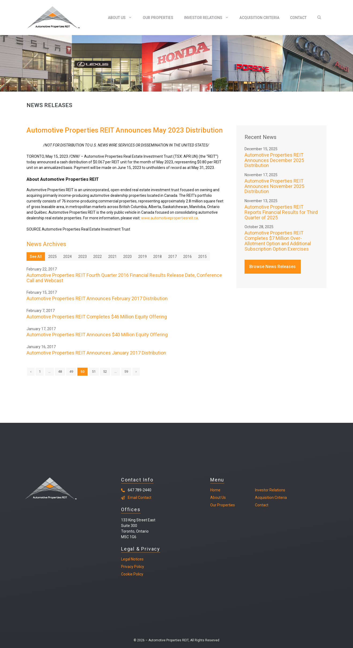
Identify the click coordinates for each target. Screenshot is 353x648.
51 (94, 372)
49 (71, 372)
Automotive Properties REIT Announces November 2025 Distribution (274, 186)
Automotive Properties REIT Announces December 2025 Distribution (274, 160)
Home (215, 490)
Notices (137, 559)
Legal (125, 559)
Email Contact (139, 497)
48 (60, 372)
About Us (122, 18)
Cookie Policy (132, 574)
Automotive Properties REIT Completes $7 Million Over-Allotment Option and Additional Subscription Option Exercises (278, 240)
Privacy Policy (132, 566)
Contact (298, 18)
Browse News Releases (272, 266)
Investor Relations (209, 18)
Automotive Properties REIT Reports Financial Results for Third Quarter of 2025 (281, 212)
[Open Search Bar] (319, 18)
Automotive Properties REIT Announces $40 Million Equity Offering (97, 334)
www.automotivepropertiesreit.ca (169, 218)
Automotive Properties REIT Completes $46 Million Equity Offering (97, 316)
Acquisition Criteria (259, 18)
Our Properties (158, 18)
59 (126, 372)
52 (105, 372)
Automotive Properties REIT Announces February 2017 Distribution (97, 298)
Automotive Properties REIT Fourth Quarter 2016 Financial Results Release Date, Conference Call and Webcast (124, 277)
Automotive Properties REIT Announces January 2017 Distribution (96, 353)
